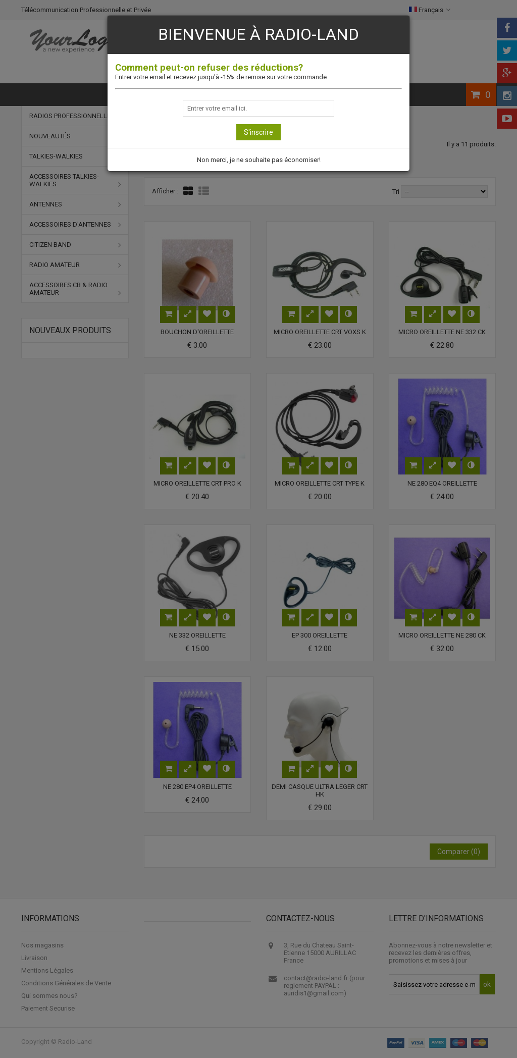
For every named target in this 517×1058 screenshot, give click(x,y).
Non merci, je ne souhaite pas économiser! (259, 160)
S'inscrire (258, 132)
